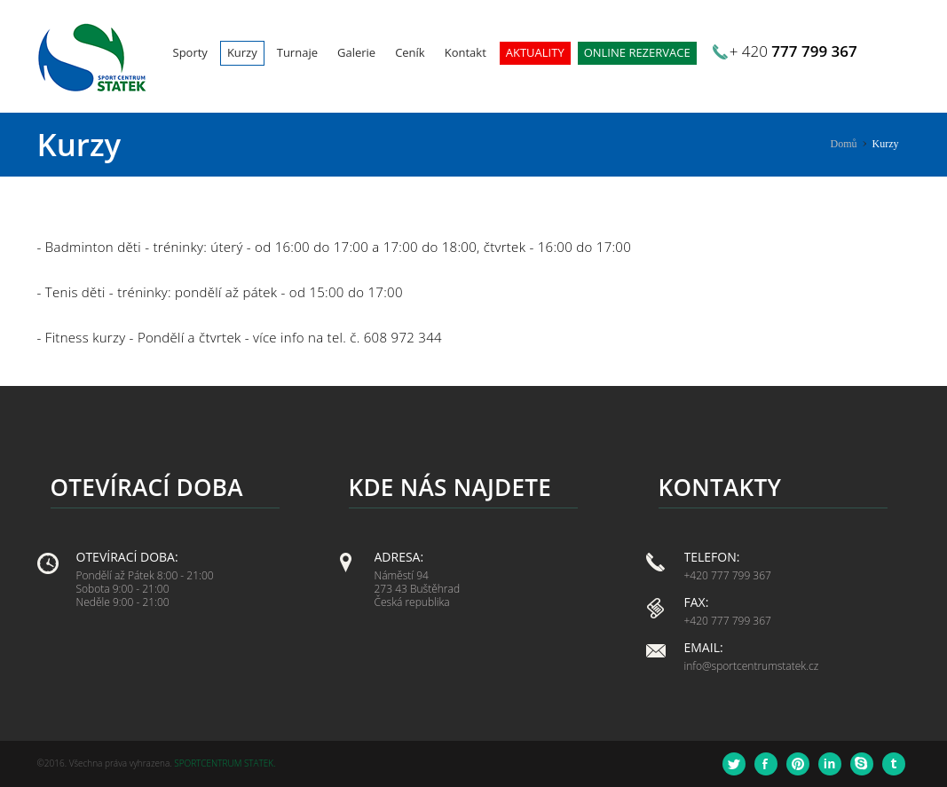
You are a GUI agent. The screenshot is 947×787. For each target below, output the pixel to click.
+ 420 (793, 51)
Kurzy (885, 144)
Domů (844, 144)
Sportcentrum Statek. (224, 763)
